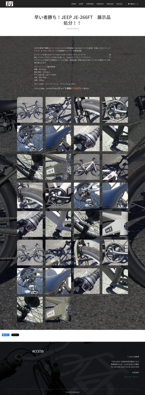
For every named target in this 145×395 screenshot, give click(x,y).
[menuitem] (75, 3)
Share (6, 335)
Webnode (76, 392)
